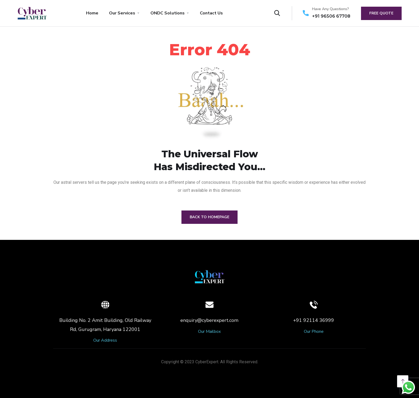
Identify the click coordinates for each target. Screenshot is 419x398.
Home (92, 13)
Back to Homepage (209, 217)
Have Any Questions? (330, 8)
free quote (381, 13)
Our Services (122, 13)
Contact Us (211, 13)
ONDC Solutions (167, 13)
